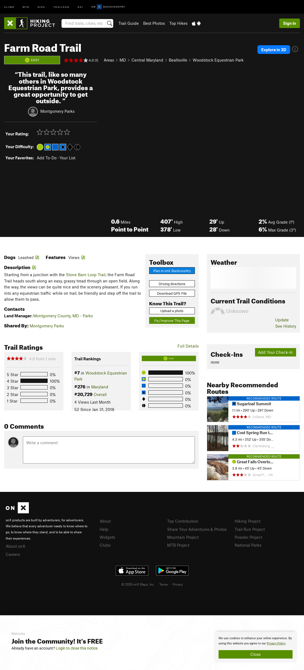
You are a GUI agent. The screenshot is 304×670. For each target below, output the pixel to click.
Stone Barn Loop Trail (86, 274)
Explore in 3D (273, 49)
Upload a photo (171, 311)
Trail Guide (128, 23)
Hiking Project (247, 521)
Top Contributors (182, 521)
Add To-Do (47, 157)
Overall (100, 394)
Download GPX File (172, 293)
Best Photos (154, 23)
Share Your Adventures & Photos (197, 529)
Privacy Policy (276, 643)
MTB (26, 6)
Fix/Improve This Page (171, 320)
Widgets (107, 537)
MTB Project (178, 545)
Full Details (188, 345)
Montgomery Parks (57, 111)
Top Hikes (178, 23)
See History (285, 326)
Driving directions (172, 284)
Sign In (289, 23)
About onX (15, 546)
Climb (9, 6)
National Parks (248, 545)
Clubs (105, 545)
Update (282, 319)
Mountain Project (183, 537)
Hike (41, 6)
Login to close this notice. (77, 648)
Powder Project (248, 537)
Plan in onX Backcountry (172, 271)
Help (104, 529)
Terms (163, 584)
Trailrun (61, 6)
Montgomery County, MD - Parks (63, 315)
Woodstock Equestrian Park (218, 59)
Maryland (99, 386)
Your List (67, 157)
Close (255, 654)
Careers (13, 554)
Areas (109, 59)
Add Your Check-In (275, 352)
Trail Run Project (250, 529)
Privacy (178, 584)
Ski (80, 6)
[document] (256, 647)
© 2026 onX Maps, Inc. (138, 584)
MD (122, 59)
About (105, 521)
